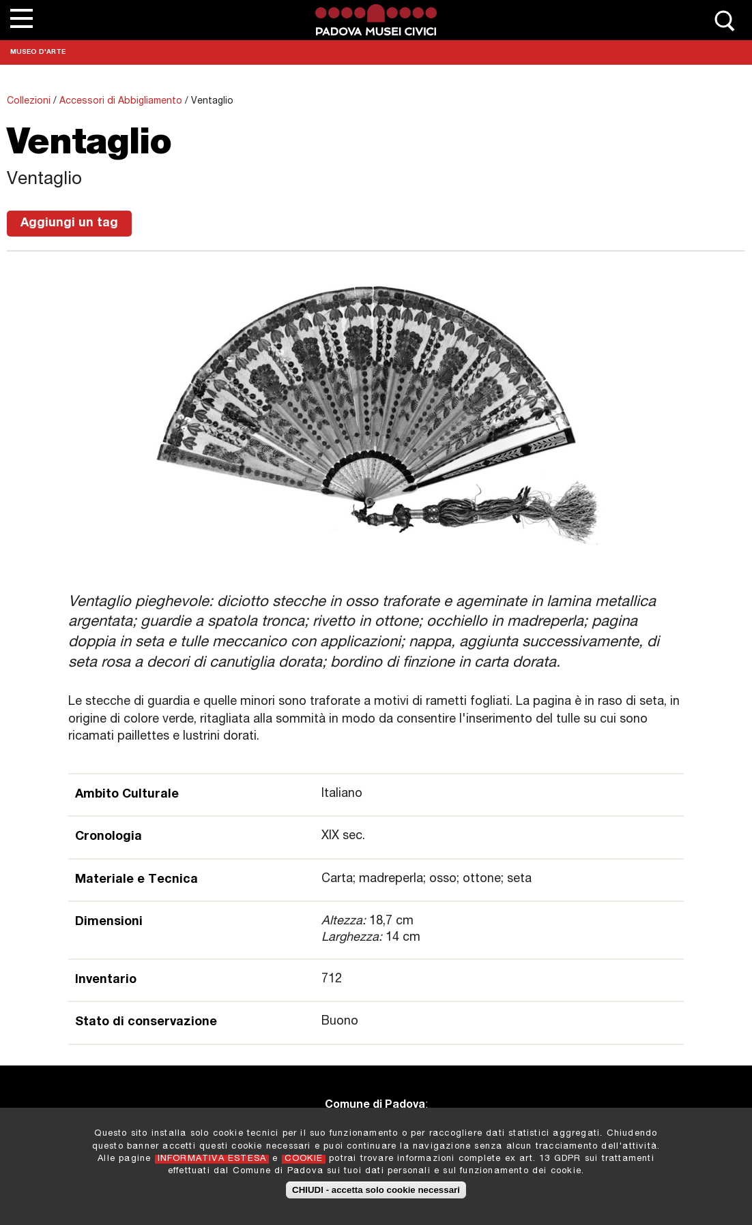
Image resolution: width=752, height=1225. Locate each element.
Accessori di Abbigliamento (120, 101)
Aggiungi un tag (69, 223)
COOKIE (304, 1163)
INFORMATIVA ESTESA (212, 1163)
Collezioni (28, 101)
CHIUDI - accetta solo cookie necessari (376, 1195)
